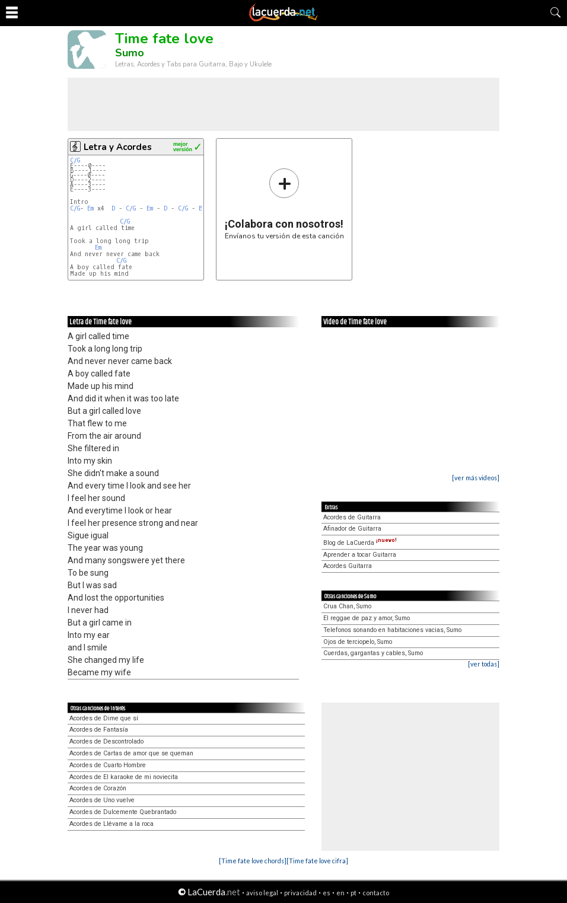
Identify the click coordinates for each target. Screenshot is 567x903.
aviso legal (262, 892)
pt (353, 892)
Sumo (129, 53)
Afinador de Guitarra (352, 528)
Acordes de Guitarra (352, 517)
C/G (75, 160)
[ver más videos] (475, 477)
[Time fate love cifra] (317, 860)
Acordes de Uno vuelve (102, 800)
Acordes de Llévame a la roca (111, 824)
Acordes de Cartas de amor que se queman (131, 753)
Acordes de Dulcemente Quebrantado (122, 812)
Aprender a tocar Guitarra (359, 555)
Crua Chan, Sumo (347, 606)
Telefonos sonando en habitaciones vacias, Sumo (392, 630)
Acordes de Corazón (97, 788)
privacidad (300, 892)
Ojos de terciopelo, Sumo (357, 642)
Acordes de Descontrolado (106, 741)
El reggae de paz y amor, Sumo (366, 618)
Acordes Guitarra (347, 566)
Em (90, 208)
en (340, 892)
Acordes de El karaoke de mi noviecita (123, 777)
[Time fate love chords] (252, 860)
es (326, 892)
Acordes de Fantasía (98, 729)
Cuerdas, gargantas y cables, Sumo (373, 653)
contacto (375, 892)
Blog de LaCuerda (360, 543)
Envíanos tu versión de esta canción (284, 204)
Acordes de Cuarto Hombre (107, 765)
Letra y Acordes (118, 147)
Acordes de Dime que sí (103, 718)
